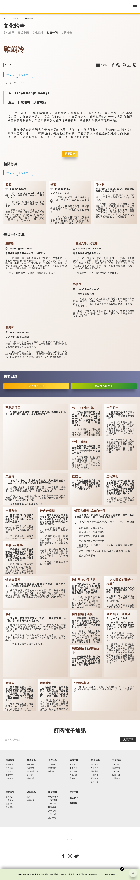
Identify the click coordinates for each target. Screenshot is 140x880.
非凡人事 (95, 760)
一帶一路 (52, 814)
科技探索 (9, 778)
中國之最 (73, 768)
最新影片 (74, 798)
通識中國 (74, 760)
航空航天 (9, 771)
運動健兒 (94, 778)
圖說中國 (23, 32)
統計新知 (73, 771)
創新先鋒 (94, 771)
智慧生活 (9, 765)
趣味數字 (73, 765)
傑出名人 (94, 768)
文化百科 (37, 32)
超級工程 (9, 768)
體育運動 (9, 807)
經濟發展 (9, 800)
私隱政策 (83, 874)
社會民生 (9, 804)
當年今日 (73, 778)
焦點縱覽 (10, 792)
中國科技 (10, 760)
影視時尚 (52, 771)
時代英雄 (94, 765)
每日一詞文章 (14, 234)
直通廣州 (31, 775)
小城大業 (52, 804)
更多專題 (52, 818)
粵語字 (11, 74)
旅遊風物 (52, 768)
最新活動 (74, 803)
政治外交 (9, 797)
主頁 (5, 19)
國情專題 (52, 792)
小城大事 (94, 775)
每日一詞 (29, 19)
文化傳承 (8, 32)
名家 (29, 797)
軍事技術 (9, 775)
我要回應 (70, 153)
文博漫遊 (66, 32)
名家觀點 (31, 792)
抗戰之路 (52, 811)
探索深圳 (31, 768)
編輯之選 (31, 800)
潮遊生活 (52, 760)
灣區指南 (31, 778)
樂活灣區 (31, 760)
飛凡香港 (31, 765)
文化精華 (16, 19)
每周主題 (74, 792)
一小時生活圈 (32, 771)
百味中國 (52, 765)
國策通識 (52, 807)
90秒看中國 (53, 797)
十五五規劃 (53, 800)
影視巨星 (94, 782)
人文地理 (73, 775)
